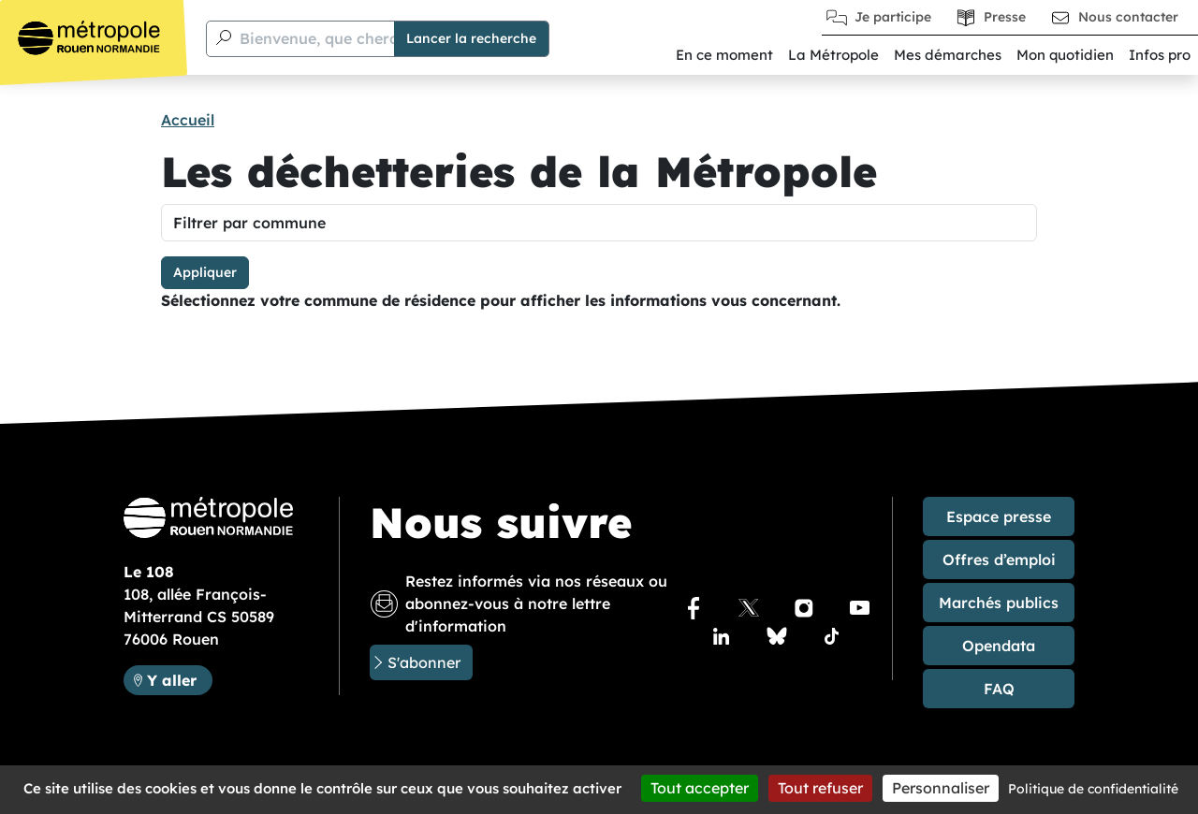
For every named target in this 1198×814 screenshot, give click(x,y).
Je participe (893, 16)
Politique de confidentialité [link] (1093, 788)
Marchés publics (999, 602)
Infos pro (1160, 55)
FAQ (999, 688)
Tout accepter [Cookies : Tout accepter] (699, 787)
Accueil (187, 119)
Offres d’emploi (999, 559)
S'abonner (423, 662)
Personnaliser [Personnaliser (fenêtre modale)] (940, 787)
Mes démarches (947, 55)
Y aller (179, 679)
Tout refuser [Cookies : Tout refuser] (820, 787)
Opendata (998, 645)
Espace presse (998, 516)
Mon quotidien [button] (1065, 55)
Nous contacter (1128, 16)
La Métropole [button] (833, 55)
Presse (1005, 16)
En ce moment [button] (724, 55)
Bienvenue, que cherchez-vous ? (358, 38)
